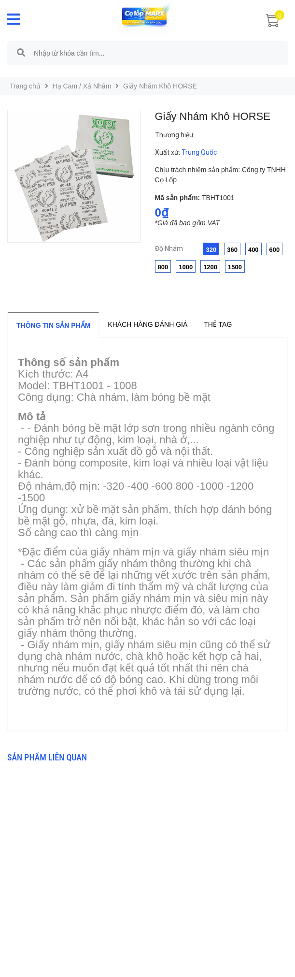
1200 (210, 267)
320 (211, 249)
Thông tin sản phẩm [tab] (53, 325)
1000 (186, 267)
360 (232, 249)
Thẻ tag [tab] (218, 324)
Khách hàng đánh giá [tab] (147, 324)
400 (253, 249)
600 (274, 249)
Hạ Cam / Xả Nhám (82, 86)
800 (163, 267)
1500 (235, 267)
